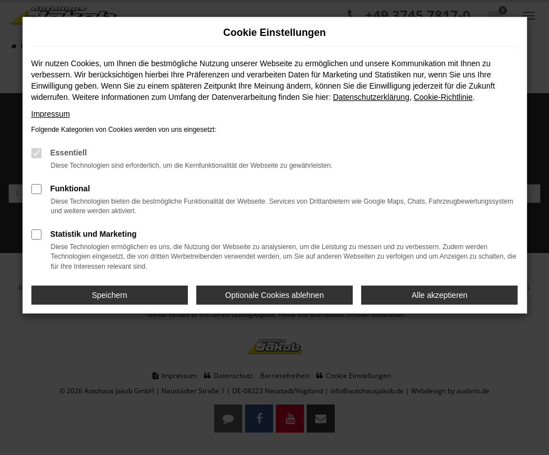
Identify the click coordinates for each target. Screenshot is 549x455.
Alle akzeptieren (440, 295)
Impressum (50, 113)
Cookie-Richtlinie (443, 97)
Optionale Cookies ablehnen (274, 295)
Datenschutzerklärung (371, 97)
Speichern (109, 295)
